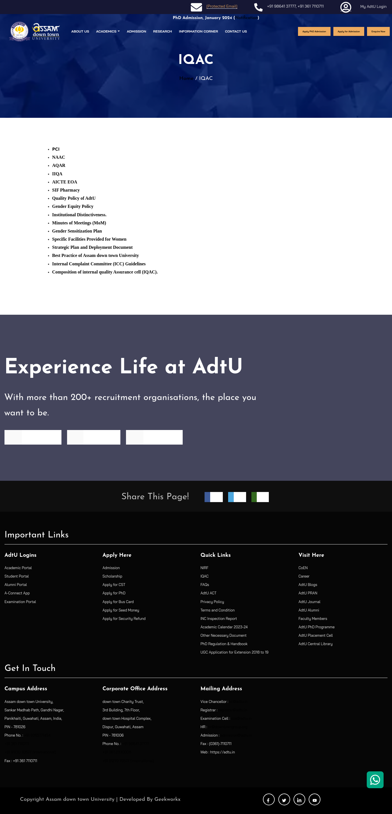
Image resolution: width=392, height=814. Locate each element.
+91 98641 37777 (281, 6)
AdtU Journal (309, 601)
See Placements (154, 437)
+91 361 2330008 (116, 752)
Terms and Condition (218, 610)
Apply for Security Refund (123, 618)
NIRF (204, 567)
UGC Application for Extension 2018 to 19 (235, 652)
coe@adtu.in (241, 718)
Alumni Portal (15, 584)
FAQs (205, 584)
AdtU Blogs (308, 584)
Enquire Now (378, 31)
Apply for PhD (113, 593)
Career (304, 576)
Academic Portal (18, 567)
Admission (111, 567)
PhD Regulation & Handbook (224, 643)
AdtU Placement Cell (316, 635)
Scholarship (112, 576)
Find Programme (33, 437)
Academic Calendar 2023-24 (224, 627)
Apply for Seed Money (120, 610)
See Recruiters (93, 437)
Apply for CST (113, 584)
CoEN (303, 567)
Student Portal (16, 576)
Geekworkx (167, 799)
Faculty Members (313, 618)
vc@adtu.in (238, 701)
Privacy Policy (212, 601)
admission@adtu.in (236, 735)
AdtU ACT (209, 593)
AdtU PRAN (308, 593)
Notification (257, 18)
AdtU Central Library (316, 643)
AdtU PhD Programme (317, 627)
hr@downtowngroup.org (227, 727)
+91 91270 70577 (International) (30, 752)
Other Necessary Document (224, 635)
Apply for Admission (349, 31)
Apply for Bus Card (118, 601)
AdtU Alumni (309, 610)
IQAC (205, 576)
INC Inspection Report (219, 618)
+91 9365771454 (37, 735)
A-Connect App (17, 593)
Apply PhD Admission (314, 31)
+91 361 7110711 (311, 6)
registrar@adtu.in (233, 710)
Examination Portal (20, 601)
